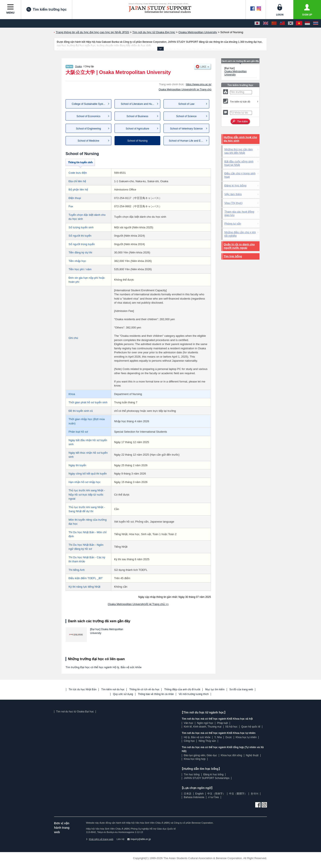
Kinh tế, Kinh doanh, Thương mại (202, 726)
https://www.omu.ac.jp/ (198, 84)
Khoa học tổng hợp (194, 758)
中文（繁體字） (238, 793)
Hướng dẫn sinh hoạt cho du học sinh (240, 139)
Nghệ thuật (252, 755)
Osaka (78, 66)
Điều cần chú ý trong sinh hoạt (239, 175)
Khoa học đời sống (231, 755)
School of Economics (88, 116)
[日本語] (257, 23)
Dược (228, 737)
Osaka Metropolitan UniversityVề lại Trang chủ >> (138, 604)
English (199, 793)
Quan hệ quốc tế (250, 726)
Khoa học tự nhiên (246, 737)
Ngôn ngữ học (205, 723)
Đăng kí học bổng (235, 185)
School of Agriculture (137, 128)
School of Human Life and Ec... (186, 140)
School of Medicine (88, 140)
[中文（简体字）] (274, 23)
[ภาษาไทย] (315, 23)
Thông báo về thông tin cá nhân (156, 694)
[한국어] (290, 23)
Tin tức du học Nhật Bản (83, 689)
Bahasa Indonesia (194, 797)
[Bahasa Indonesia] (307, 23)
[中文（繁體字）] (282, 23)
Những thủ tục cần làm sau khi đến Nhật (238, 151)
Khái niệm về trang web (99, 839)
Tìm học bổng (233, 256)
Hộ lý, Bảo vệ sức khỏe (197, 737)
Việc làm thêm (233, 194)
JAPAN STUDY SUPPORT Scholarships (206, 778)
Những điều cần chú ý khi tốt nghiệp (240, 234)
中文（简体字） (216, 793)
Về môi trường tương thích (194, 694)
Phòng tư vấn (232, 223)
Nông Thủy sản (207, 740)
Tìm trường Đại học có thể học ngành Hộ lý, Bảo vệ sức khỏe (104, 667)
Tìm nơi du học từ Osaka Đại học (75, 711)
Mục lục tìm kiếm (215, 689)
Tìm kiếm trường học (46, 9)
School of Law (186, 103)
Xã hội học (231, 726)
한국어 (254, 793)
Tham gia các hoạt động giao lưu (239, 213)
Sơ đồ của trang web (241, 689)
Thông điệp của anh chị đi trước (182, 689)
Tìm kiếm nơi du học (113, 689)
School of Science (186, 116)
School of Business (137, 116)
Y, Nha (218, 737)
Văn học (188, 723)
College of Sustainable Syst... (88, 103)
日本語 (187, 793)
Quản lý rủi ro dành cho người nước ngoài (239, 246)
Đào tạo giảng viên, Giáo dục (200, 755)
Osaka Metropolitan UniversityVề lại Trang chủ (185, 89)
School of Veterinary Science (186, 128)
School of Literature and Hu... (137, 103)
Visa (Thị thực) (233, 203)
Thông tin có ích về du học (144, 689)
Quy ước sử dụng (123, 694)
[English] (265, 23)
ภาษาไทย (213, 797)
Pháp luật (222, 723)
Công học (189, 740)
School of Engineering (88, 128)
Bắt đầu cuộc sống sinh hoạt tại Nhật (238, 163)
